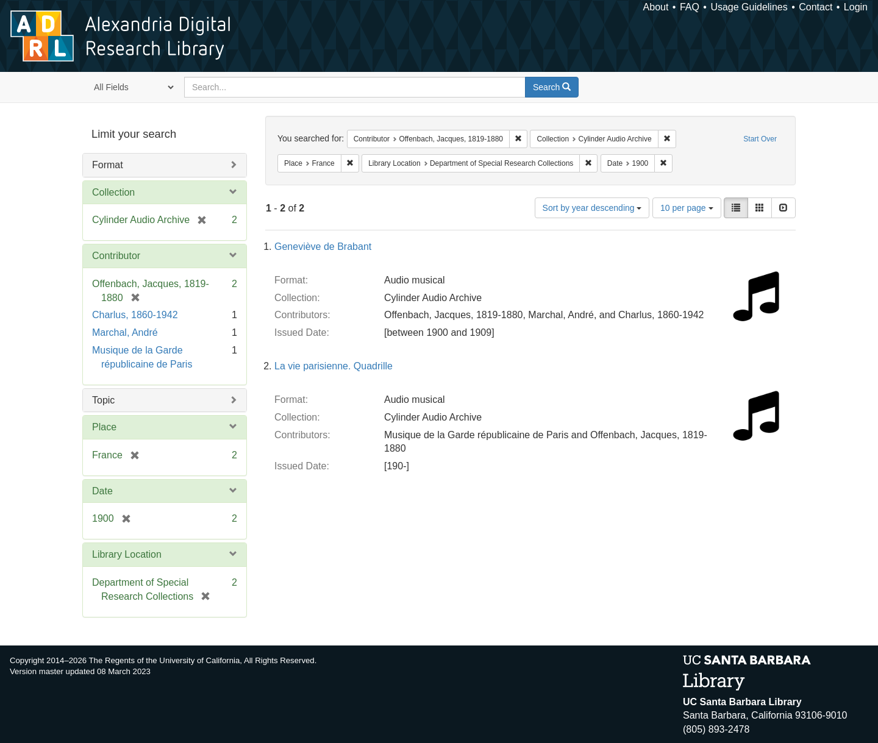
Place (104, 427)
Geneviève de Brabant (322, 246)
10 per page (686, 208)
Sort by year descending (592, 208)
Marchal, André (125, 332)
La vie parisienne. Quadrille (333, 366)
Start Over (760, 139)
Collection (113, 192)
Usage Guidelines (748, 7)
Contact (815, 7)
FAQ (689, 7)
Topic (103, 400)
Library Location (127, 554)
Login (856, 7)
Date (102, 491)
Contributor (116, 256)
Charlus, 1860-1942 (135, 315)
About (656, 7)
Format (107, 165)
